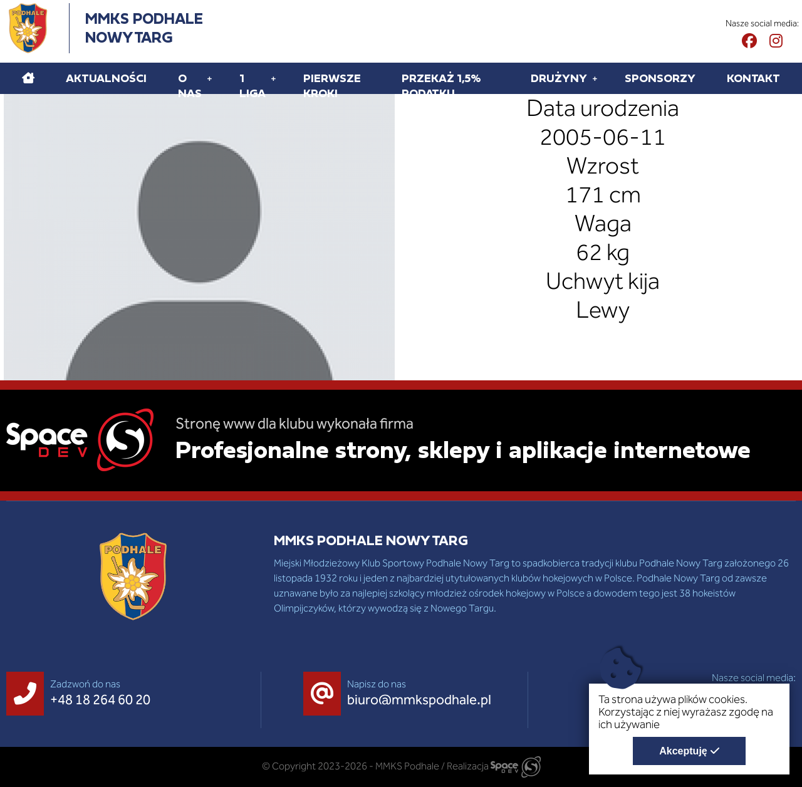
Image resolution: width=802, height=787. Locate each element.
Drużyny (559, 78)
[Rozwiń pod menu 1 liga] (273, 78)
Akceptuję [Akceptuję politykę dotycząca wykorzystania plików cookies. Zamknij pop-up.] (683, 751)
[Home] (28, 78)
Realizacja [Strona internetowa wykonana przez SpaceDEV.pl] (494, 766)
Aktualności (106, 78)
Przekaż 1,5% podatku (441, 85)
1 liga (252, 85)
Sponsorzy (660, 78)
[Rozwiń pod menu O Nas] (209, 78)
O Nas (190, 85)
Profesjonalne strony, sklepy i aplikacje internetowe (463, 449)
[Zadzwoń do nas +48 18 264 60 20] (81, 694)
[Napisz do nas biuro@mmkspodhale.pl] (400, 694)
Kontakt (753, 78)
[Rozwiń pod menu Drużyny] (595, 78)
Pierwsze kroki (332, 85)
